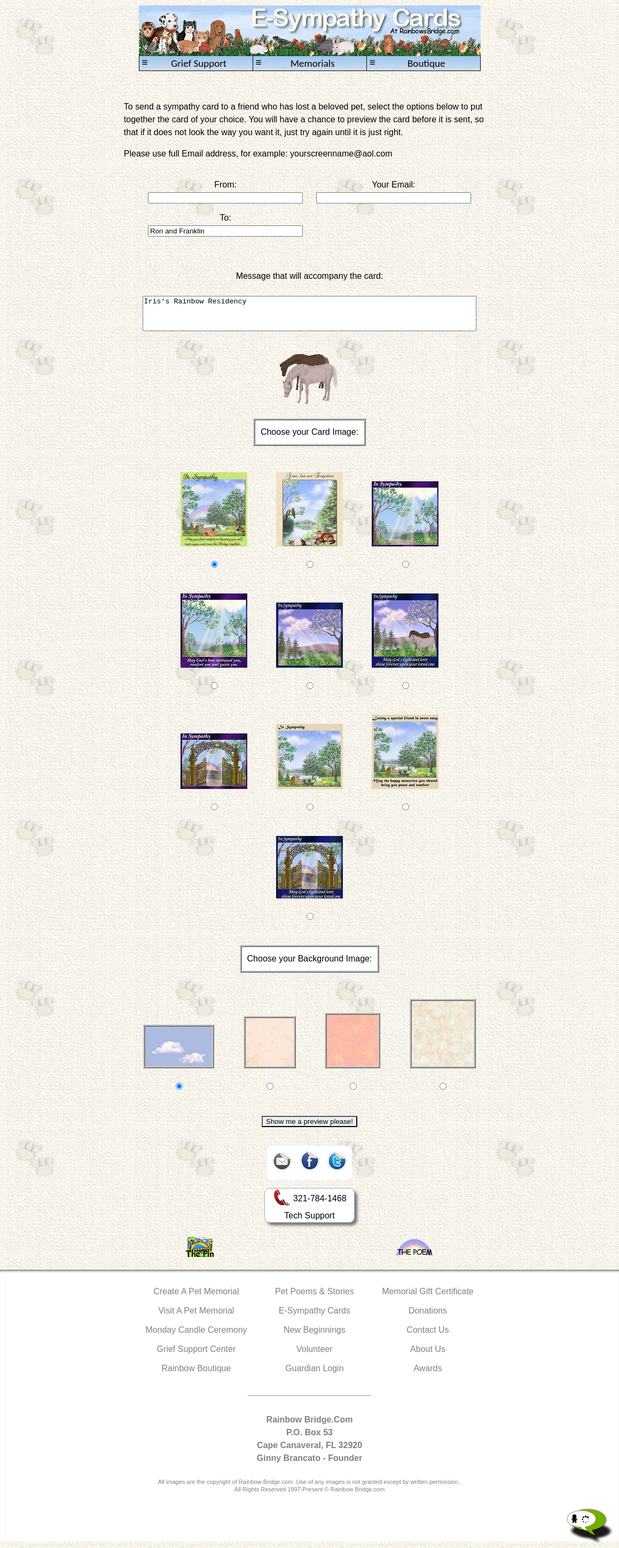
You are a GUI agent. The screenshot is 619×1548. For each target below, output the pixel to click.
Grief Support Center (196, 1355)
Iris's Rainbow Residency (310, 317)
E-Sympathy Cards (314, 1317)
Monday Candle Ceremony (196, 1336)
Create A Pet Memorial (196, 1297)
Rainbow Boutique (196, 1374)
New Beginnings (315, 1336)
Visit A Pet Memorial (196, 1317)
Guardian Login (314, 1374)
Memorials (295, 63)
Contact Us (427, 1336)
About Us (427, 1355)
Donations (428, 1317)
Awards (427, 1374)
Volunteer (314, 1355)
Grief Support (184, 63)
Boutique (407, 63)
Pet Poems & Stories (314, 1297)
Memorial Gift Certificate (428, 1297)
